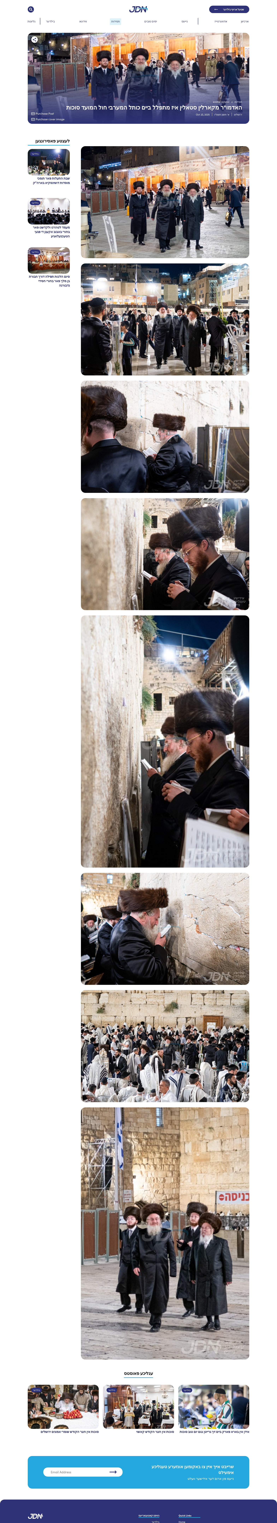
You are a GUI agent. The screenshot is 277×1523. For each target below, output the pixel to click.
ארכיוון (245, 21)
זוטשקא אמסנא (221, 102)
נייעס (185, 21)
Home (182, 1520)
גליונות (32, 21)
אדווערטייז (221, 21)
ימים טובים (150, 21)
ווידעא (83, 21)
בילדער (50, 21)
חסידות (115, 21)
